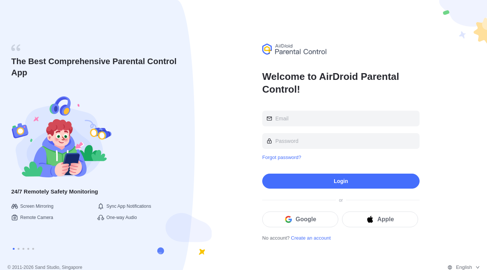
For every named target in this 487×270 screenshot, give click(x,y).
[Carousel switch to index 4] (28, 249)
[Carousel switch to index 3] (23, 249)
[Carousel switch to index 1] (14, 249)
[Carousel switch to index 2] (18, 249)
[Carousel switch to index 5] (33, 249)
